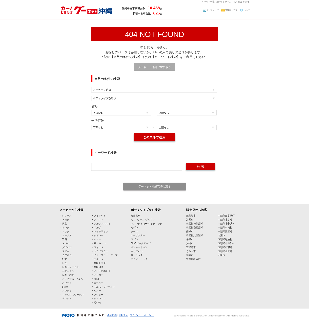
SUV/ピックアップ (141, 243)
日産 (64, 223)
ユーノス (67, 235)
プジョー (98, 294)
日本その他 (68, 274)
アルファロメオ (102, 223)
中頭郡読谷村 (193, 259)
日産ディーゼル (70, 267)
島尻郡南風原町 (194, 227)
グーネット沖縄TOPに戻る (154, 67)
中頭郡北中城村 (226, 223)
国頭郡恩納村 (225, 239)
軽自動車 (135, 215)
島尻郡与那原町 (194, 223)
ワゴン (134, 239)
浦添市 (189, 255)
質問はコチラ (231, 10)
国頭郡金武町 (225, 251)
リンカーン (100, 243)
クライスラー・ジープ (106, 255)
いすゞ (65, 259)
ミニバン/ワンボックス (143, 219)
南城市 (189, 231)
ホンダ (65, 227)
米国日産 (98, 267)
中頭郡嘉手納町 (226, 215)
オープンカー (138, 235)
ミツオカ (67, 255)
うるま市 (191, 251)
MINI (96, 278)
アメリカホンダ (102, 271)
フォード (98, 247)
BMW (65, 286)
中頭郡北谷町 (225, 219)
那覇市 (189, 219)
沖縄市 (189, 243)
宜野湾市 (191, 247)
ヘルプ (247, 10)
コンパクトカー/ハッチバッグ (146, 223)
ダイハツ (67, 247)
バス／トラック (139, 259)
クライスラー (101, 251)
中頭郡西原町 (225, 231)
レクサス (67, 215)
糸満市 (189, 239)
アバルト (98, 219)
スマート (67, 282)
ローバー (98, 282)
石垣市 (221, 255)
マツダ (65, 231)
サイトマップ (213, 10)
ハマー (97, 239)
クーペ (134, 231)
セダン (134, 227)
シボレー (98, 235)
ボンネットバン (139, 247)
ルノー (97, 290)
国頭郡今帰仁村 (226, 243)
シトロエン (100, 298)
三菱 (64, 239)
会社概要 (112, 315)
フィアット (100, 215)
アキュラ (98, 259)
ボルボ (97, 227)
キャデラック (101, 231)
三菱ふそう (68, 271)
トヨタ (65, 219)
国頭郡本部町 (225, 247)
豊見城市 (191, 215)
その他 (97, 302)
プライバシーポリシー (142, 315)
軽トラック (137, 255)
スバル (65, 243)
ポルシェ (67, 298)
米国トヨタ (100, 263)
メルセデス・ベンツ (73, 278)
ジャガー (98, 274)
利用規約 (123, 315)
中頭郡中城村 (225, 227)
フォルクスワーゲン (73, 294)
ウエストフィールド (104, 286)
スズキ (65, 251)
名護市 (221, 235)
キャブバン (137, 251)
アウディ (67, 290)
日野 (64, 263)
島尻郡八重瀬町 (194, 235)
